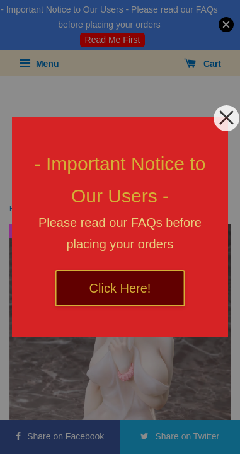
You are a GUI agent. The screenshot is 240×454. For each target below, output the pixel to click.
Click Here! (120, 288)
